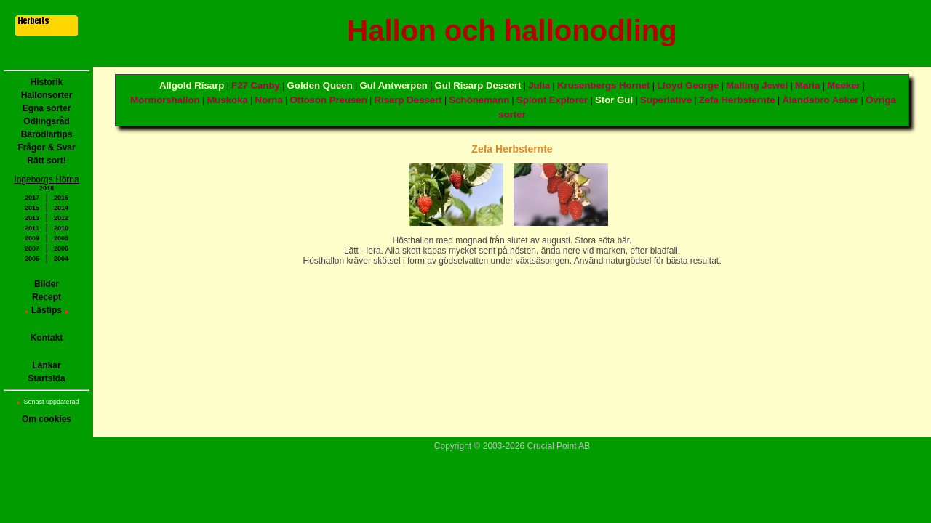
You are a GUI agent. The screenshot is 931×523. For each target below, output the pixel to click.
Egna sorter (47, 108)
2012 (61, 218)
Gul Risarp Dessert (478, 85)
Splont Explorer (552, 99)
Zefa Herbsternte (737, 99)
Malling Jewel (757, 85)
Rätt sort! (46, 160)
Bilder (46, 284)
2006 (61, 248)
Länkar (46, 365)
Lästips (46, 310)
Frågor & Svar (46, 147)
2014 (61, 207)
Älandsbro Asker (820, 99)
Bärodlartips (47, 134)
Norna (269, 99)
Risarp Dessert (408, 99)
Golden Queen (320, 85)
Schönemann (479, 99)
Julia (539, 85)
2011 (32, 228)
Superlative (666, 99)
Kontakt (47, 338)
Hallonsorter (47, 95)
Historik (47, 82)
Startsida (46, 378)
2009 (32, 238)
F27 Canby (255, 85)
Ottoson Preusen (328, 99)
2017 (32, 197)
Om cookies (46, 419)
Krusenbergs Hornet (603, 85)
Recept (46, 297)
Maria (807, 85)
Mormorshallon (164, 99)
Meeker (843, 85)
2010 (61, 228)
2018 (46, 188)
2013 (32, 218)
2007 (32, 248)
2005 (32, 258)
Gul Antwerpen (394, 85)
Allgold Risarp (191, 85)
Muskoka (227, 99)
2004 (61, 258)
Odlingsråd (46, 121)
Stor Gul (614, 99)
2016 (61, 197)
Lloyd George (688, 85)
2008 (61, 238)
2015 (32, 207)
